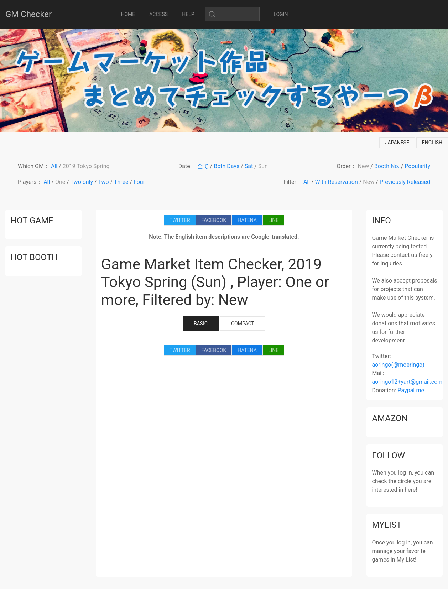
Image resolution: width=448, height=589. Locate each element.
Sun (263, 166)
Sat (249, 166)
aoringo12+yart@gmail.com (407, 381)
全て (203, 166)
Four (139, 182)
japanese (397, 142)
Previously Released (405, 182)
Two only (82, 182)
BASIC (201, 323)
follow (388, 455)
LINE (273, 220)
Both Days (226, 166)
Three (121, 182)
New (363, 166)
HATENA (247, 220)
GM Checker (28, 14)
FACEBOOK (214, 220)
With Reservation (336, 182)
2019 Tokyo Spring (86, 166)
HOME (128, 14)
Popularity (417, 166)
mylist (386, 525)
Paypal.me (411, 390)
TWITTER (180, 220)
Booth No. (387, 166)
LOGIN (281, 14)
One (60, 182)
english (432, 142)
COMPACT (242, 323)
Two (103, 182)
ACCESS (158, 14)
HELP (188, 14)
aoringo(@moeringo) (398, 364)
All (54, 166)
